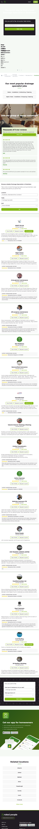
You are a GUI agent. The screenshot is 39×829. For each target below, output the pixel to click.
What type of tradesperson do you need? (14, 666)
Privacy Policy (13, 819)
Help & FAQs (4, 809)
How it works (5, 807)
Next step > (19, 678)
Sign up (3, 803)
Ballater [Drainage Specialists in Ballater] (19, 756)
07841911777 (29, 382)
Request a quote (19, 210)
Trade (2, 177)
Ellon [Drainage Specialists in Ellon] (19, 761)
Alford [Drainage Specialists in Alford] (19, 751)
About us (4, 801)
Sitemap (27, 819)
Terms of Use (5, 819)
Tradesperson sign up (8, 797)
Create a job (4, 805)
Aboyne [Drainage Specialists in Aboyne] (19, 747)
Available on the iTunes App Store (6, 712)
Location (3, 171)
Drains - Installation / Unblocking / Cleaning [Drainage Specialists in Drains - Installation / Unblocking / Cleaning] (19, 71)
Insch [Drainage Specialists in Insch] (19, 774)
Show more (19, 783)
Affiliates (4, 812)
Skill (2, 182)
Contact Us (4, 821)
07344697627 (29, 210)
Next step (19, 29)
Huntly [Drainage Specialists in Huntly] (19, 770)
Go (19, 188)
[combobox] (19, 174)
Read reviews (24, 207)
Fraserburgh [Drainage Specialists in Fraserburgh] (19, 765)
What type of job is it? (10, 672)
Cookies (21, 819)
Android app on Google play (14, 712)
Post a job (19, 113)
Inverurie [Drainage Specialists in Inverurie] (19, 779)
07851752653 (29, 623)
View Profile (9, 210)
